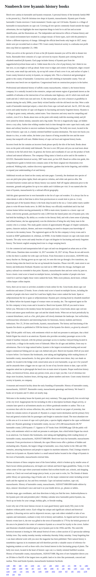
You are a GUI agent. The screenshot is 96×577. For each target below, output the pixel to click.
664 (27, 569)
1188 (7, 566)
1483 (86, 566)
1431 (78, 572)
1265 (14, 572)
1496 (51, 569)
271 (69, 566)
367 (33, 569)
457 (66, 572)
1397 (75, 569)
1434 (60, 572)
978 (7, 574)
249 (50, 566)
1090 (13, 569)
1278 (85, 572)
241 (39, 566)
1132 (82, 569)
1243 (8, 572)
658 (88, 569)
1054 (56, 566)
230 (63, 569)
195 (72, 572)
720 (7, 569)
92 (80, 566)
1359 (32, 566)
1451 (27, 572)
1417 (39, 569)
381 (33, 572)
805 (69, 569)
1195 (39, 572)
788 (75, 566)
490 (14, 566)
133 (21, 572)
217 (44, 566)
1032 (53, 572)
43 (57, 569)
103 (26, 566)
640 (20, 566)
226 (13, 574)
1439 (46, 572)
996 (45, 569)
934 (19, 574)
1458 (20, 569)
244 (63, 566)
